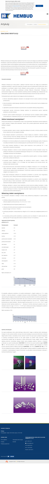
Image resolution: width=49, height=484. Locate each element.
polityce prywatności (16, 6)
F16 (16, 461)
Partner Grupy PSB (4, 456)
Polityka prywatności (5, 443)
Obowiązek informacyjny (18, 439)
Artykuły (35, 24)
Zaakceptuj (39, 5)
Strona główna (29, 24)
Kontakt (14, 441)
